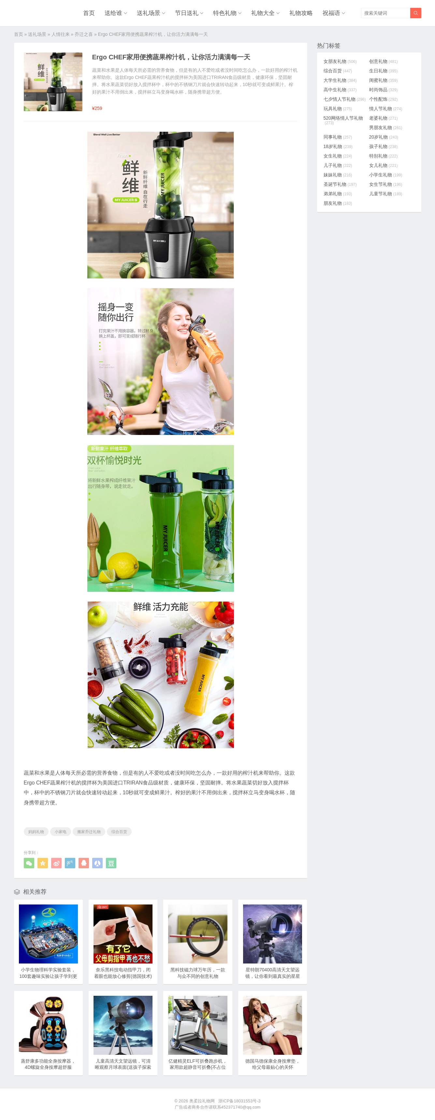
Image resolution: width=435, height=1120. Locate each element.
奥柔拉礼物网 (202, 1100)
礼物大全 (263, 13)
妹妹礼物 (338, 174)
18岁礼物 (338, 146)
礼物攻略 (301, 13)
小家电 (60, 831)
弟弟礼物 (338, 193)
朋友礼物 (338, 203)
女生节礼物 (385, 184)
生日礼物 (383, 70)
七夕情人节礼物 (345, 99)
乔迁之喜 (84, 34)
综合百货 (119, 831)
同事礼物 (338, 137)
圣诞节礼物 (340, 184)
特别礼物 (383, 156)
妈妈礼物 (36, 831)
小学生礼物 (385, 174)
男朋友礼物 (385, 127)
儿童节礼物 (385, 193)
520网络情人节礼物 (343, 120)
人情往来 (60, 34)
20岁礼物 (384, 137)
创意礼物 (383, 61)
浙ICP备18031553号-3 (239, 1100)
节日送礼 (186, 13)
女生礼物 (338, 156)
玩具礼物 (338, 108)
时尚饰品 (383, 89)
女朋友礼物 (340, 61)
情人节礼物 (385, 108)
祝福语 (331, 13)
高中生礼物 (340, 89)
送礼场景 (148, 13)
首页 (89, 13)
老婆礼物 (383, 118)
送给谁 (113, 13)
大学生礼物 (340, 80)
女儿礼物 (383, 165)
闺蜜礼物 (383, 80)
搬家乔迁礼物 (89, 831)
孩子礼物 (383, 146)
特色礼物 (225, 13)
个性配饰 (383, 99)
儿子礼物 (338, 165)
